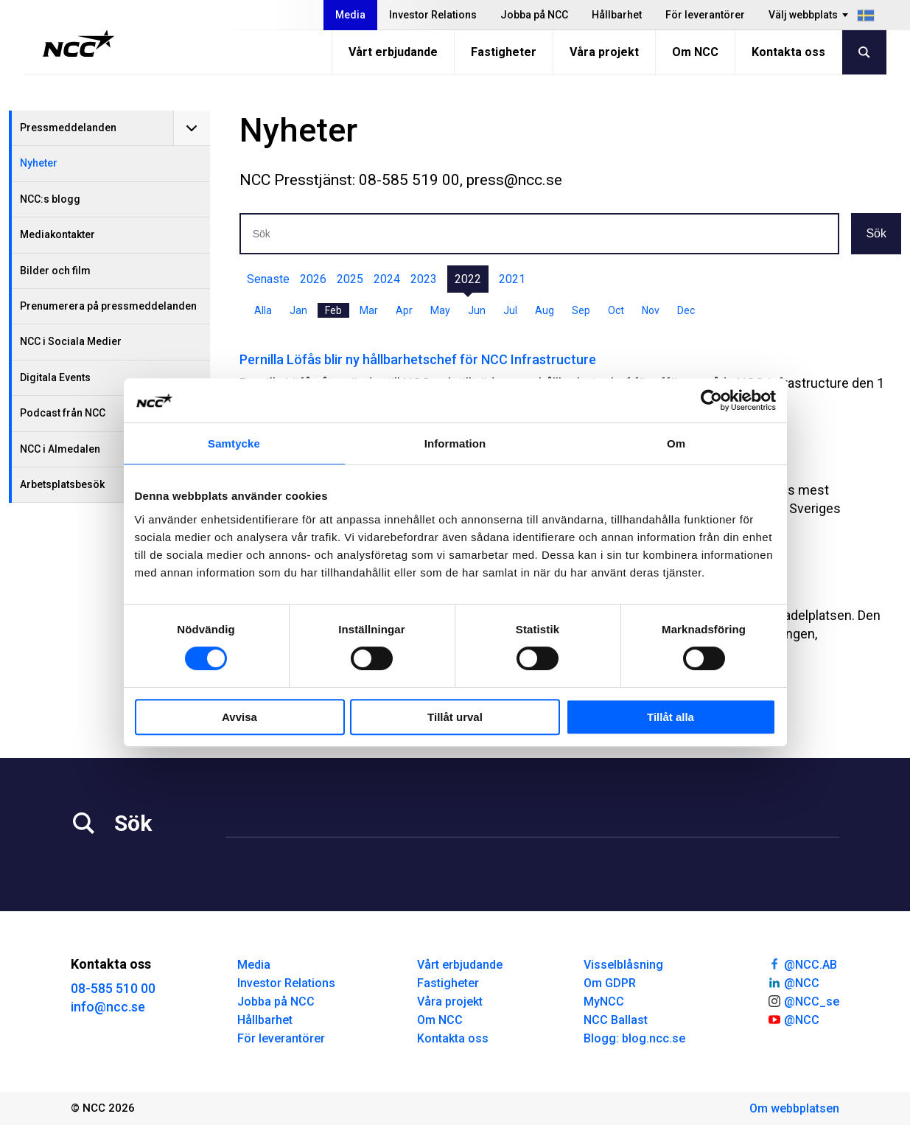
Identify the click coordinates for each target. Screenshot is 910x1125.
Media (350, 15)
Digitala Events (55, 377)
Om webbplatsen (794, 1108)
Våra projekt (604, 52)
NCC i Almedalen (60, 449)
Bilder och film (55, 270)
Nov (650, 310)
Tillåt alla (670, 717)
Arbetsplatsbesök (62, 484)
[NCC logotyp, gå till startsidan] (78, 43)
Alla (263, 310)
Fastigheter (503, 52)
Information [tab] (455, 443)
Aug (544, 310)
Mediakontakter (57, 234)
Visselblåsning (623, 965)
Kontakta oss (788, 52)
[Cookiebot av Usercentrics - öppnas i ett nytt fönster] (711, 400)
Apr (404, 310)
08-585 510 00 (113, 988)
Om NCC (695, 52)
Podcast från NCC (62, 413)
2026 (313, 279)
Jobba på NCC (534, 15)
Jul (510, 310)
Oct (616, 310)
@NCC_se (803, 1000)
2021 (512, 279)
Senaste (268, 279)
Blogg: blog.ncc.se (634, 1038)
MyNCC (604, 1002)
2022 (468, 279)
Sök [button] (876, 233)
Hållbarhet (617, 15)
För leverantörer (705, 15)
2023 (423, 279)
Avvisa (239, 717)
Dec (686, 310)
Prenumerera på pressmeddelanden (108, 306)
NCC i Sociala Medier (71, 341)
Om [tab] (676, 443)
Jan (298, 310)
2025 (350, 279)
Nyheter (38, 163)
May (440, 310)
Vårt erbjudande (393, 52)
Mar (369, 310)
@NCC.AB (802, 963)
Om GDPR (610, 983)
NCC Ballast (616, 1020)
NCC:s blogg (50, 199)
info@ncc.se (108, 1006)
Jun (477, 310)
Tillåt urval (455, 717)
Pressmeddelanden (68, 127)
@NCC (793, 982)
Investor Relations (433, 15)
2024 (387, 279)
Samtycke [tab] (234, 443)
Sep (581, 310)
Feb (333, 310)
